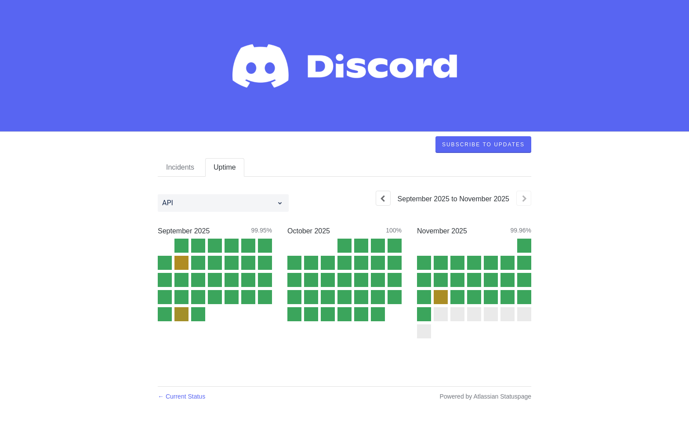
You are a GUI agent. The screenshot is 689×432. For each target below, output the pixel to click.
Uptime (225, 167)
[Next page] (523, 198)
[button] (483, 144)
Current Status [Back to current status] (181, 396)
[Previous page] (383, 198)
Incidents (180, 167)
